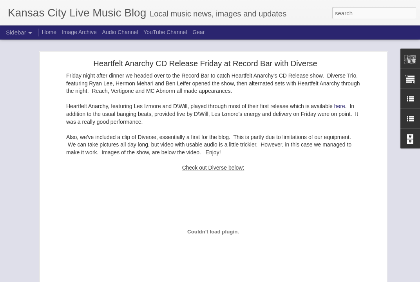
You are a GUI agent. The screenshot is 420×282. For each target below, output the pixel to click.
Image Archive (79, 32)
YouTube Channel (165, 32)
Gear (198, 32)
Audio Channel (120, 32)
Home (49, 32)
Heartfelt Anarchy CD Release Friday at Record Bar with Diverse (205, 63)
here (339, 106)
